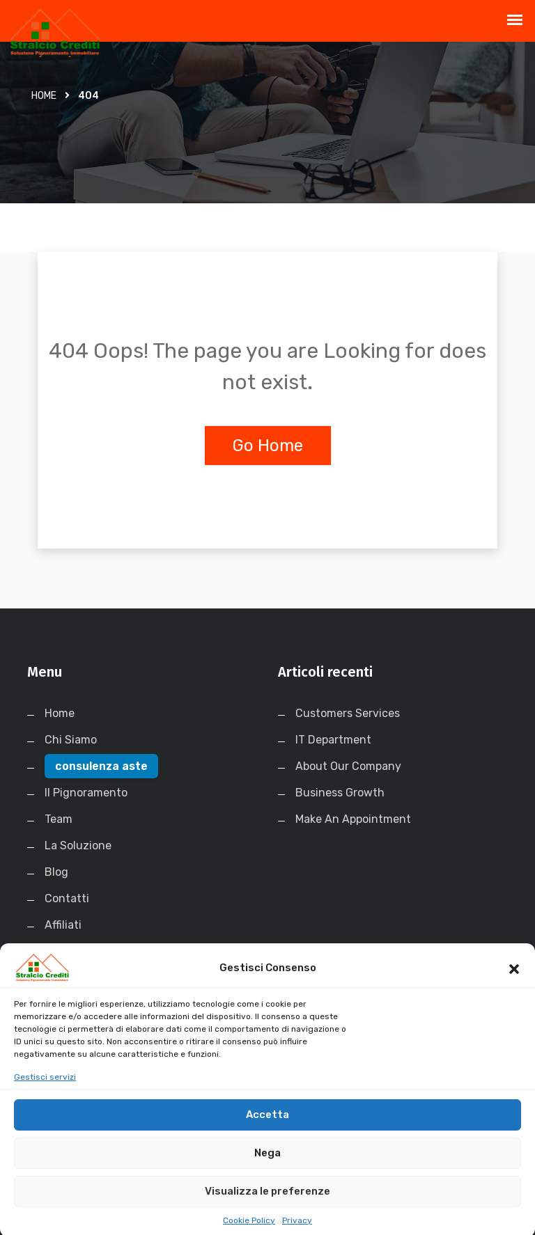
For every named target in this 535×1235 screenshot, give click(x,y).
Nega (267, 1166)
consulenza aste (101, 766)
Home (43, 96)
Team (58, 819)
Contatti (67, 898)
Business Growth (340, 792)
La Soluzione (78, 845)
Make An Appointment (353, 819)
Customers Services (347, 713)
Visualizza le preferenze (267, 1204)
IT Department (333, 739)
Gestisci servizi (45, 1090)
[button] (514, 981)
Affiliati (63, 924)
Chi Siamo (71, 739)
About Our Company (348, 766)
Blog (56, 872)
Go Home (268, 445)
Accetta (267, 1128)
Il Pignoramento (86, 792)
